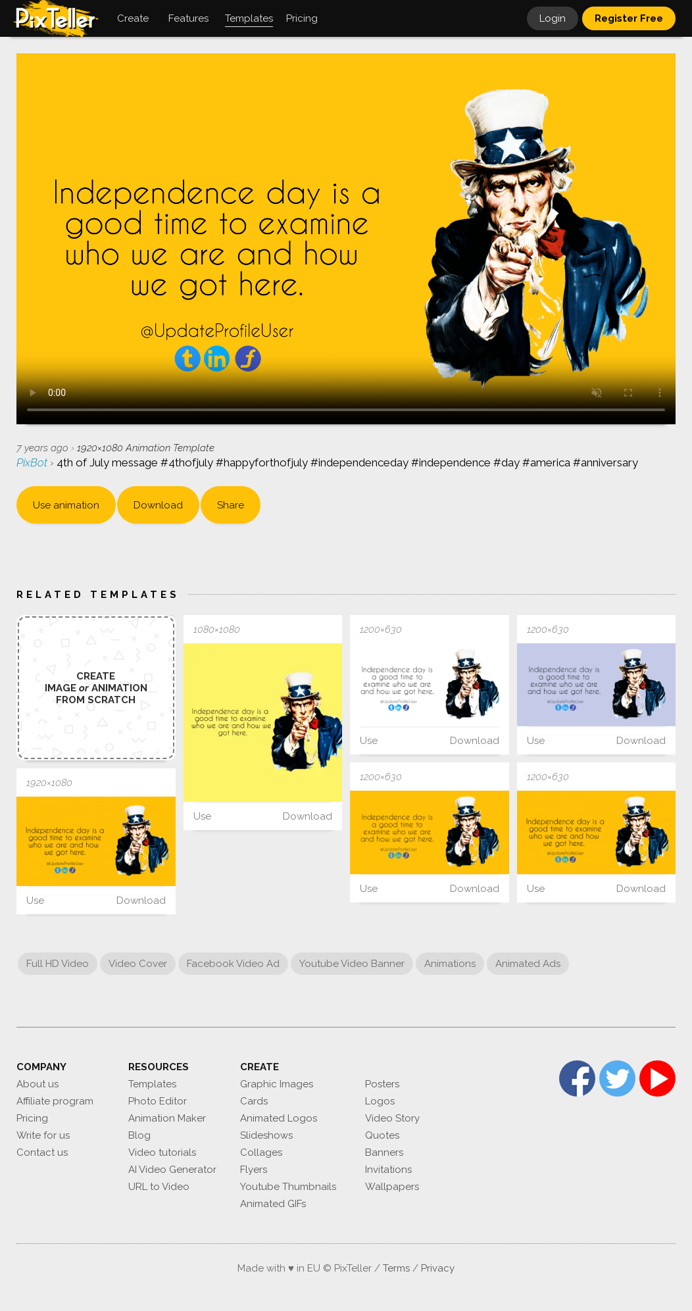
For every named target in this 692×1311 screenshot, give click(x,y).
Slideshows (266, 1135)
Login (552, 18)
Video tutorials (162, 1152)
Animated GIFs (273, 1204)
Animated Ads (527, 964)
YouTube (657, 1078)
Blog (139, 1135)
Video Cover (138, 964)
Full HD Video (57, 964)
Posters (382, 1084)
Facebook (577, 1078)
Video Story (392, 1118)
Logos (380, 1101)
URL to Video (158, 1187)
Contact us (42, 1152)
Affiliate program (54, 1101)
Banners (384, 1152)
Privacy (438, 1268)
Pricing (32, 1118)
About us (37, 1084)
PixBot (33, 462)
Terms (396, 1268)
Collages (261, 1152)
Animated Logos (278, 1118)
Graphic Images (276, 1084)
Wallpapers (392, 1187)
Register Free (629, 18)
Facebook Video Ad (233, 964)
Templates (152, 1084)
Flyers (253, 1169)
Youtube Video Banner (352, 964)
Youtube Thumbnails (288, 1187)
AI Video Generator (172, 1169)
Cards (254, 1101)
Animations (450, 964)
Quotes (382, 1135)
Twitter (617, 1078)
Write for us (43, 1135)
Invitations (388, 1169)
